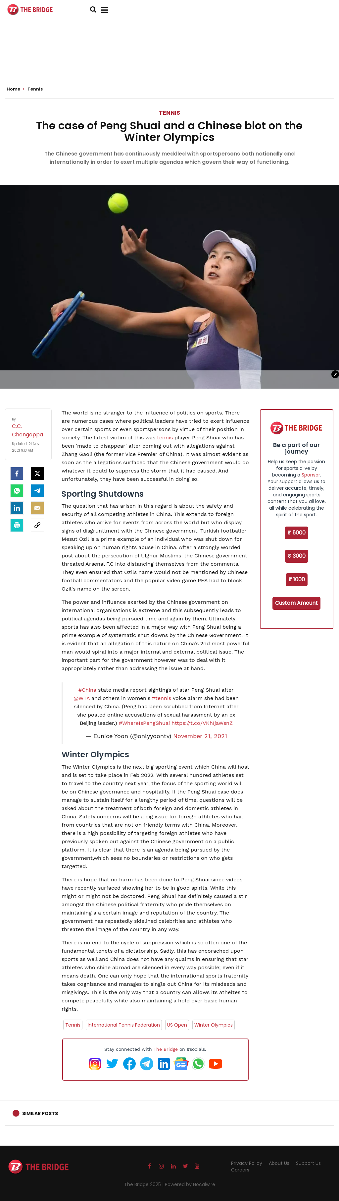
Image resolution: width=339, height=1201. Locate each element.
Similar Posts (40, 1113)
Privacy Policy (246, 1163)
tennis (165, 437)
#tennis (161, 698)
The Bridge (166, 1049)
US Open (177, 1025)
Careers (240, 1170)
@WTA (81, 698)
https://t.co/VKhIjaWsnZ (202, 723)
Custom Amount (296, 603)
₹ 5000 (296, 533)
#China (87, 690)
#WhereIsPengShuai (144, 723)
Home (15, 89)
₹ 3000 (297, 556)
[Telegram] (37, 490)
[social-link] (37, 525)
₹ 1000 (296, 579)
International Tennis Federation (124, 1025)
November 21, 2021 (200, 736)
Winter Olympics (213, 1025)
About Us (279, 1163)
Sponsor (311, 475)
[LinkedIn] (17, 508)
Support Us (308, 1163)
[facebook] (17, 473)
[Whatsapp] (17, 490)
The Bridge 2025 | (144, 1184)
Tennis (169, 112)
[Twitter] (37, 473)
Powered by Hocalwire (190, 1184)
